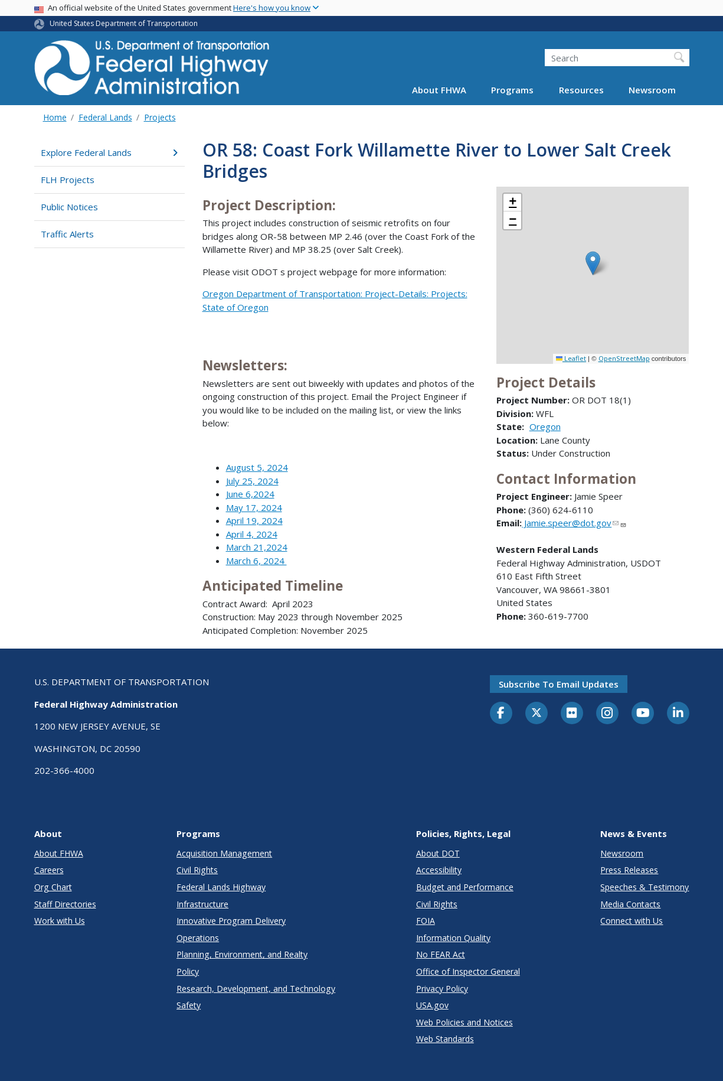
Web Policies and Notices (464, 1022)
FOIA (425, 920)
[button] (592, 263)
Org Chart (53, 887)
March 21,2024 (256, 547)
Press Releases (629, 869)
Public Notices (69, 207)
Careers (49, 869)
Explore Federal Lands (109, 152)
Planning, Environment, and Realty (241, 954)
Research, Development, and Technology (255, 988)
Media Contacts (630, 904)
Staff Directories (65, 904)
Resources (581, 90)
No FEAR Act (440, 954)
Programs (512, 90)
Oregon (545, 426)
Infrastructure (202, 904)
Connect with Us (631, 920)
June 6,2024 (250, 494)
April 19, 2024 (254, 520)
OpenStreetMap (624, 358)
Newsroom (652, 90)
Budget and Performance (464, 887)
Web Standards (445, 1038)
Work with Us (59, 920)
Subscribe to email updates (559, 684)
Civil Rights (197, 869)
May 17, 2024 (254, 507)
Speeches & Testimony (644, 887)
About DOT (438, 853)
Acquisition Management (224, 853)
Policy (187, 971)
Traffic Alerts (67, 234)
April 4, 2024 (251, 534)
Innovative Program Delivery (231, 920)
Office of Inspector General (468, 971)
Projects (160, 117)
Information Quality (453, 937)
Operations (197, 937)
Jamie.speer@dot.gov (574, 523)
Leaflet (571, 358)
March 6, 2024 (256, 560)
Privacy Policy (442, 988)
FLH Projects (67, 179)
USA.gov (432, 1005)
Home (55, 117)
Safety (188, 1005)
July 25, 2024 (252, 481)
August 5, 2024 (257, 467)
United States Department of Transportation (124, 23)
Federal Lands (105, 117)
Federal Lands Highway (221, 887)
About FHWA (439, 90)
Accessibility (439, 869)
